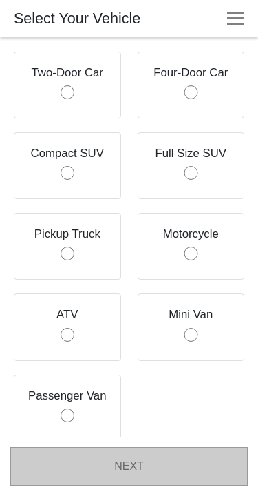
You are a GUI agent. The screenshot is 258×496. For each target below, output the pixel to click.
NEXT (129, 466)
